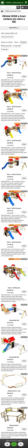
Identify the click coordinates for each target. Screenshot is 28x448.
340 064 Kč (10, 427)
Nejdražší (4, 49)
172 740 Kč (10, 244)
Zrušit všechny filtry (7, 37)
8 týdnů (10, 395)
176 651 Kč (10, 359)
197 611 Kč (10, 322)
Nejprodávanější (6, 45)
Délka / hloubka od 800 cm (9, 33)
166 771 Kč (10, 210)
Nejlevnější (17, 45)
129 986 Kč (10, 75)
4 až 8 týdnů (10, 77)
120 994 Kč (10, 176)
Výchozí (23, 42)
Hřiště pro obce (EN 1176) (13, 11)
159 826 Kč (10, 109)
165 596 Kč (10, 143)
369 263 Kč (10, 393)
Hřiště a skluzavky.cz (15, 2)
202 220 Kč (10, 290)
